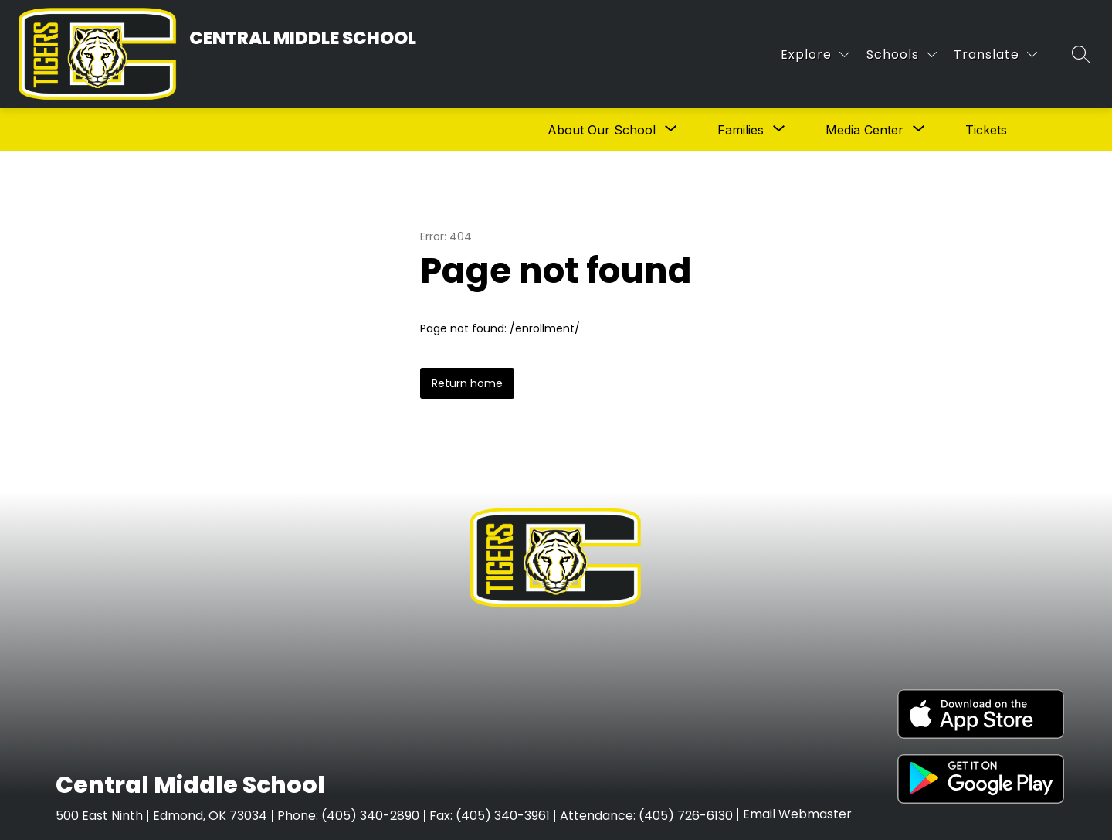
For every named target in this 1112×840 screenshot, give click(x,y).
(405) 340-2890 (370, 816)
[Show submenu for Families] (740, 130)
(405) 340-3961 (503, 816)
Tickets (986, 130)
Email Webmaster (797, 814)
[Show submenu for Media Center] (865, 130)
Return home (467, 383)
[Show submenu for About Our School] (602, 130)
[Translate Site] (995, 54)
